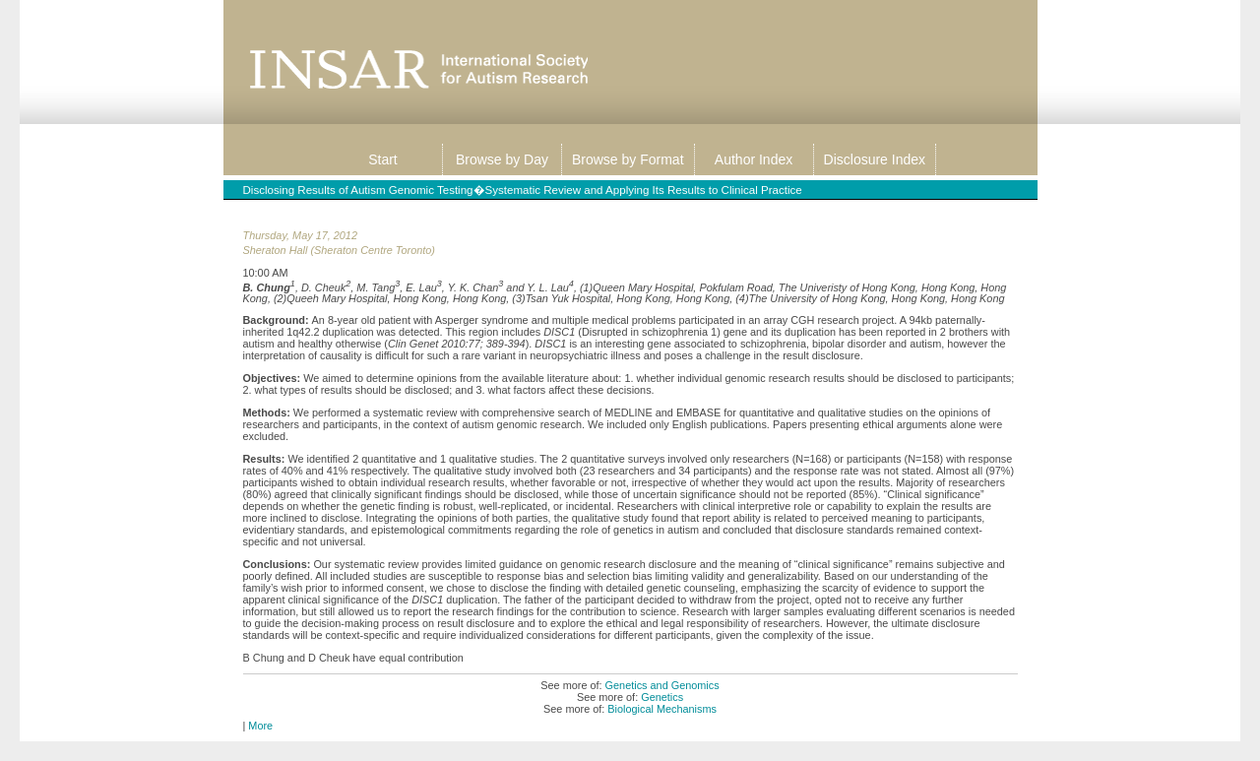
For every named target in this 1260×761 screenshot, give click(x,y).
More (260, 725)
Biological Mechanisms (662, 709)
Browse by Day (502, 159)
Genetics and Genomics (662, 685)
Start (383, 159)
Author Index (753, 159)
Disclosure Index (875, 159)
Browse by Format (628, 159)
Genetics (662, 697)
